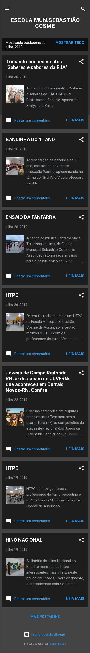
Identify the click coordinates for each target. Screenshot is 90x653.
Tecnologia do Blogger (45, 634)
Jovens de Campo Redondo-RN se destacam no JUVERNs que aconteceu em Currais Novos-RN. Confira (38, 381)
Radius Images (57, 643)
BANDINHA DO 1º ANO (30, 139)
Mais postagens (45, 617)
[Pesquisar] (83, 9)
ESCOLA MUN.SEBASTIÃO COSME (45, 23)
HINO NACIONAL (24, 540)
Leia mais (75, 120)
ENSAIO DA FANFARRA (31, 217)
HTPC (12, 295)
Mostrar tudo (69, 42)
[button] (81, 62)
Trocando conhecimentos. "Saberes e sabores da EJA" (36, 64)
